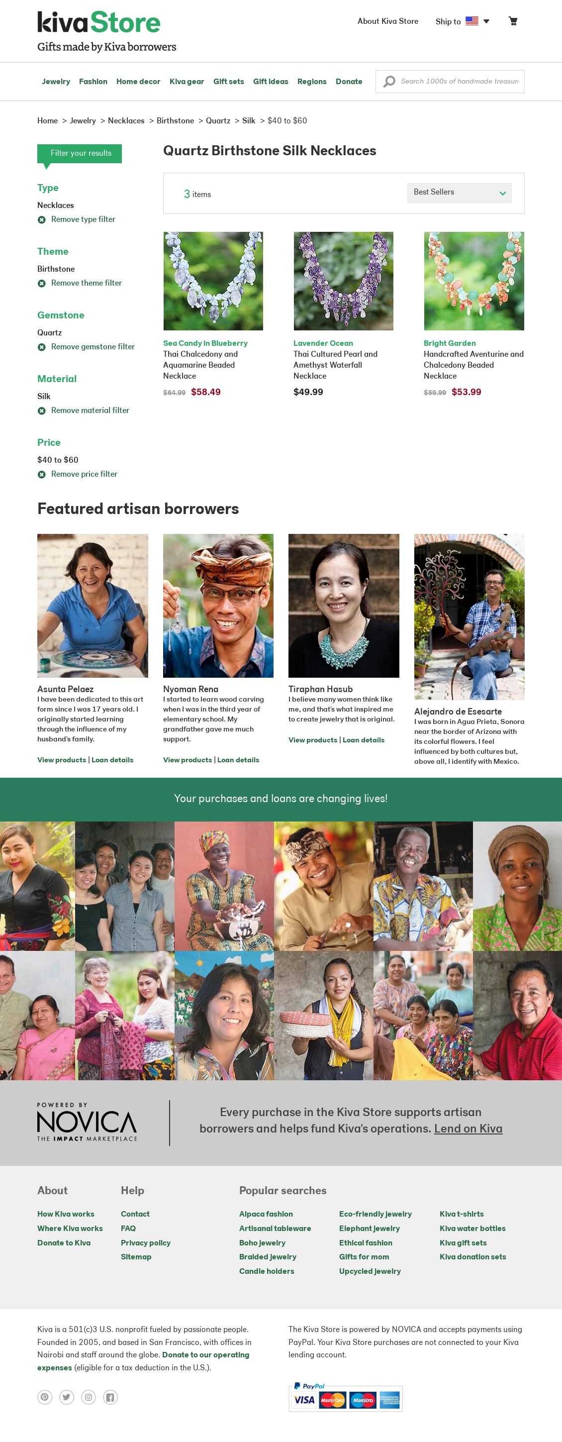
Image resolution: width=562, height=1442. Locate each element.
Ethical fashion (365, 1243)
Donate (349, 82)
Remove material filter (83, 411)
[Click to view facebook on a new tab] (113, 1397)
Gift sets (228, 82)
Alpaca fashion (266, 1215)
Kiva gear (187, 82)
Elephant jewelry (369, 1229)
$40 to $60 (58, 461)
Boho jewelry (262, 1243)
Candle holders (266, 1272)
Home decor (138, 82)
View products (61, 760)
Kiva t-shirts (462, 1215)
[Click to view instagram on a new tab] (92, 1397)
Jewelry (56, 82)
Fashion (93, 82)
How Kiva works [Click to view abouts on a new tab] (65, 1215)
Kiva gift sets (463, 1243)
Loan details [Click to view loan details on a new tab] (112, 760)
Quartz (49, 333)
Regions (312, 82)
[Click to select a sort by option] (459, 193)
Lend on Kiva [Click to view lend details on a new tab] (468, 1129)
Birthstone (56, 270)
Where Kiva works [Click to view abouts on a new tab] (70, 1229)
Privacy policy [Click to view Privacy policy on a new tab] (146, 1243)
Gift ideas (270, 82)
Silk (44, 397)
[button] (389, 84)
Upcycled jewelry (370, 1272)
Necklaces (55, 206)
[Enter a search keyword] (450, 81)
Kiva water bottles (473, 1229)
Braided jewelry (267, 1257)
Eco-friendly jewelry (375, 1215)
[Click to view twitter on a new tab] (70, 1397)
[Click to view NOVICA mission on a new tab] (87, 1123)
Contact (135, 1215)
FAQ (128, 1229)
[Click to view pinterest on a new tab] (48, 1397)
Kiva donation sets (473, 1257)
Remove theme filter (79, 284)
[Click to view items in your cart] (513, 23)
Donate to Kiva (64, 1243)
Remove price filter (77, 475)
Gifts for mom (364, 1257)
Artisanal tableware (275, 1229)
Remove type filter (76, 220)
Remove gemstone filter (86, 347)
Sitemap (136, 1257)
